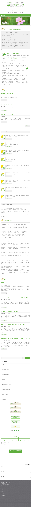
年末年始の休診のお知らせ (6, 104)
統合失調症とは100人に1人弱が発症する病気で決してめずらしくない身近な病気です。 (18, 188)
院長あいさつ (3, 491)
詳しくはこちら (9, 138)
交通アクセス (3, 476)
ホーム (2, 466)
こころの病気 (3, 495)
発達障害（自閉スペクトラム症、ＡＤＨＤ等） (10, 381)
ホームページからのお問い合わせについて (10, 311)
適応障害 (3, 379)
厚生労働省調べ (14, 58)
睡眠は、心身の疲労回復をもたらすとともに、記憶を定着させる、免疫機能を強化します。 (17, 158)
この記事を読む (4, 110)
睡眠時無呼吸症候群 (5, 374)
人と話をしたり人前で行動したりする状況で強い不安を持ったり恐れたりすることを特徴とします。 (18, 151)
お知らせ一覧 (27, 125)
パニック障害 (4, 366)
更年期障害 (4, 399)
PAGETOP (27, 464)
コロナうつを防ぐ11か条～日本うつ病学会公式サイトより (13, 324)
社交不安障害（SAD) (5, 369)
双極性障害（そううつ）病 (6, 384)
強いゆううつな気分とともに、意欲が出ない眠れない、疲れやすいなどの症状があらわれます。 (18, 136)
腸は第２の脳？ (4, 282)
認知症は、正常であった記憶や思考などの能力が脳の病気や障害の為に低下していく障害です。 (18, 196)
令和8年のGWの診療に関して (7, 93)
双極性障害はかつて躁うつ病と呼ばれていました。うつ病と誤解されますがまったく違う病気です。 (18, 173)
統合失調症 (4, 386)
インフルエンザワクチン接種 (7, 114)
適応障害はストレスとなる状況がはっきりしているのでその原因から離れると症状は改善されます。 (18, 181)
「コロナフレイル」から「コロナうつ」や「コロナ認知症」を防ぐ (15, 297)
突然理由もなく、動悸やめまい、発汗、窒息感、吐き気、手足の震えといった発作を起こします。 (18, 144)
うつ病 (3, 364)
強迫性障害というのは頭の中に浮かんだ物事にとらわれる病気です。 (18, 166)
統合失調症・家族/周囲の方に (7, 389)
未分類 (9, 285)
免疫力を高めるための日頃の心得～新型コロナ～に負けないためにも (15, 338)
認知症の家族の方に (5, 394)
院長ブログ (2, 471)
